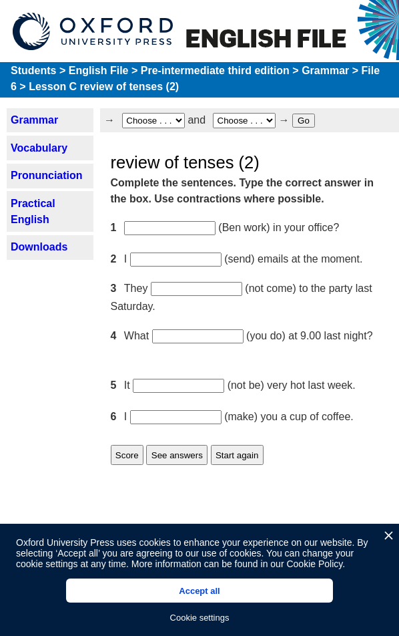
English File (99, 70)
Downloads (39, 247)
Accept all (199, 591)
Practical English (33, 211)
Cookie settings (200, 618)
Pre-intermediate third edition (215, 70)
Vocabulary (39, 148)
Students (33, 70)
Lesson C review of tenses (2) (104, 86)
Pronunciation (47, 175)
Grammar (325, 70)
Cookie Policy (314, 564)
